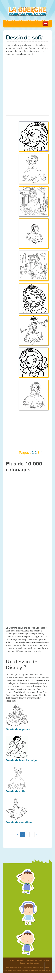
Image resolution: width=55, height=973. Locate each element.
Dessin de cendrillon (19, 822)
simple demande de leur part (41, 970)
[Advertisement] (27, 85)
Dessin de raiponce (18, 729)
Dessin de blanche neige (21, 760)
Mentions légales (33, 963)
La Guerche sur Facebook (35, 960)
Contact (22, 963)
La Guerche (20, 960)
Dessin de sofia (15, 791)
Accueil (11, 960)
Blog (48, 960)
